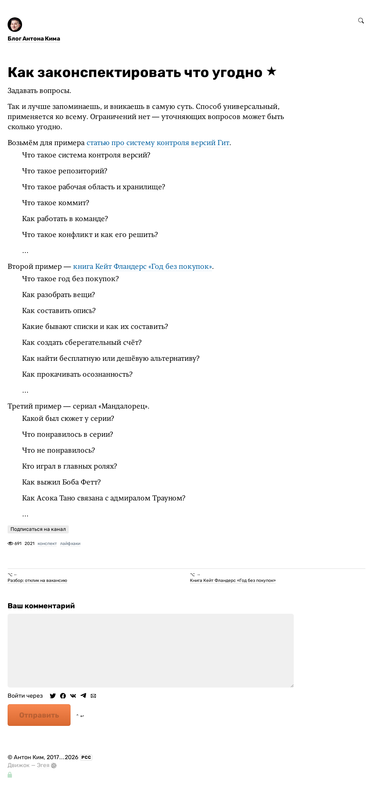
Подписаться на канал (38, 530)
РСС (86, 757)
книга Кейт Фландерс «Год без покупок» (142, 267)
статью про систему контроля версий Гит (157, 143)
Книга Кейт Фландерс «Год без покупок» (233, 580)
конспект (47, 543)
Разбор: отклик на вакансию (37, 580)
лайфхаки (70, 543)
